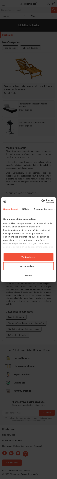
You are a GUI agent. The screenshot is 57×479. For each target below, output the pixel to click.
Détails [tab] (25, 209)
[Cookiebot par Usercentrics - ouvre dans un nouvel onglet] (41, 201)
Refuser (28, 275)
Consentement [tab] (10, 209)
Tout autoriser (28, 257)
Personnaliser (28, 266)
